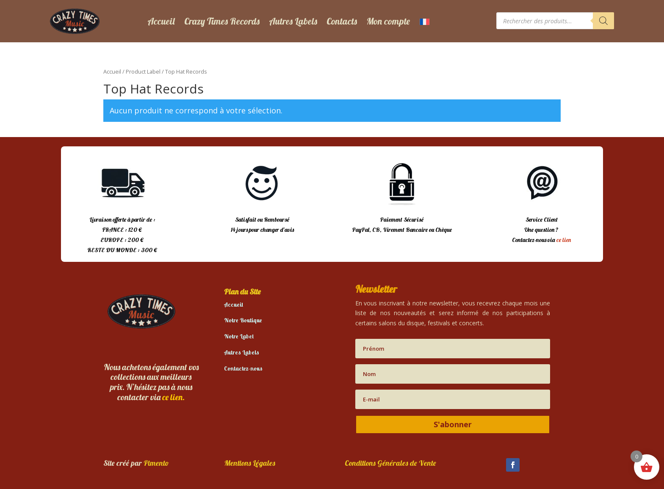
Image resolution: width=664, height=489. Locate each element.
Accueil (161, 21)
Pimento (156, 463)
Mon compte (388, 21)
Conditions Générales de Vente (390, 463)
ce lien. (173, 397)
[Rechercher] (603, 20)
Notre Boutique (243, 320)
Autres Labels (293, 21)
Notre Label (239, 336)
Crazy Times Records (222, 21)
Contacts (341, 21)
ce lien (563, 240)
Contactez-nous (243, 368)
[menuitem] (424, 21)
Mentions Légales (249, 463)
